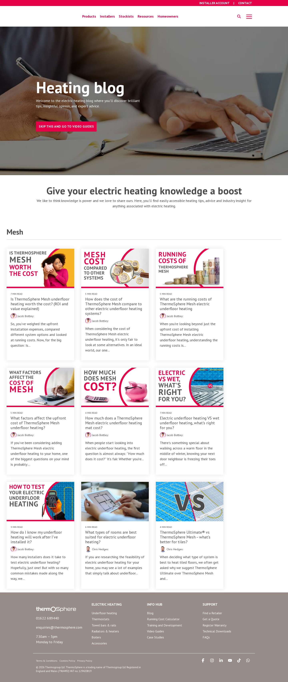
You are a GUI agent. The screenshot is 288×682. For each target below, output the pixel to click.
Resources (146, 15)
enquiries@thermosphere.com (59, 618)
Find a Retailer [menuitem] (212, 604)
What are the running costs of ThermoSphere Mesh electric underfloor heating (178, 299)
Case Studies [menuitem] (155, 628)
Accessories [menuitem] (99, 634)
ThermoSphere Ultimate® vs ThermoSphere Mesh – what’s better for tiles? (36, 527)
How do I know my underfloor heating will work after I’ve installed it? (177, 416)
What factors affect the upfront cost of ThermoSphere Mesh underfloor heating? (248, 299)
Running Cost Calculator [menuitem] (163, 610)
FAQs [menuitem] (206, 628)
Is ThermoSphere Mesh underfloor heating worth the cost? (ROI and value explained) (38, 299)
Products (89, 15)
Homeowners (168, 15)
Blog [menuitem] (150, 604)
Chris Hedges (233, 428)
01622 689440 (47, 609)
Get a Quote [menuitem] (211, 610)
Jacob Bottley (22, 312)
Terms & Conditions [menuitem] (46, 651)
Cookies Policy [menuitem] (67, 651)
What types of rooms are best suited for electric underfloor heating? (248, 416)
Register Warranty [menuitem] (214, 616)
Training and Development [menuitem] (164, 616)
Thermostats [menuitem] (100, 610)
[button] (249, 15)
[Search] (239, 15)
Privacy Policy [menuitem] (84, 651)
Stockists (126, 15)
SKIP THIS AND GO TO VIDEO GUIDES (66, 125)
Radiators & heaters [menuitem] (105, 622)
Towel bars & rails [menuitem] (104, 616)
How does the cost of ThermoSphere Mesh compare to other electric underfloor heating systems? (107, 302)
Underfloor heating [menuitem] (104, 604)
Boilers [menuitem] (96, 628)
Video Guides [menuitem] (155, 622)
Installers (107, 15)
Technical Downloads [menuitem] (217, 622)
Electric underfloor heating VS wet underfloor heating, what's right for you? (107, 416)
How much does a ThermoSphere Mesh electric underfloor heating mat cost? (36, 416)
